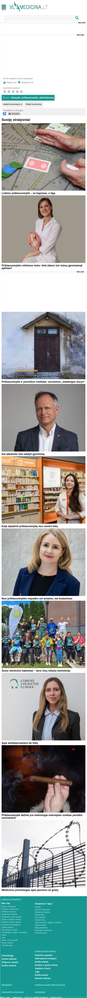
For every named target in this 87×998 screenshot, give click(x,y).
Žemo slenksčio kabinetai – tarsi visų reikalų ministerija (36, 670)
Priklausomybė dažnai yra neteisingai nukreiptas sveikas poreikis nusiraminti (42, 816)
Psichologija (7, 955)
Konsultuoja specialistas (50, 985)
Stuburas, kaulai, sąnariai (11, 922)
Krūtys (4, 935)
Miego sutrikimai (41, 928)
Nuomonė (40, 992)
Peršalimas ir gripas (42, 912)
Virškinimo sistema (9, 912)
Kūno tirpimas (40, 917)
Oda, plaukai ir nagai (9, 930)
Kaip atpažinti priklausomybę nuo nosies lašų (30, 526)
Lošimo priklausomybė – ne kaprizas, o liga (28, 193)
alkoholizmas (46, 97)
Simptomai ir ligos (43, 904)
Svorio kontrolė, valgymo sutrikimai (48, 923)
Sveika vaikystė (9, 959)
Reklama (81, 23)
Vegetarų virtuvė (42, 968)
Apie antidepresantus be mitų (20, 743)
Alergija (38, 907)
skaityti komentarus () (12, 104)
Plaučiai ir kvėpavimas (10, 909)
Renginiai (7, 985)
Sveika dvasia (41, 975)
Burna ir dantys (7, 943)
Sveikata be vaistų (45, 951)
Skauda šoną (40, 920)
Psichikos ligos (7, 945)
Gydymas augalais (44, 955)
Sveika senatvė (9, 965)
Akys (3, 938)
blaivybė (15, 97)
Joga (37, 972)
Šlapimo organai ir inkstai (11, 920)
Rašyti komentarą (34, 104)
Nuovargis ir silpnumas (43, 930)
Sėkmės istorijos (43, 978)
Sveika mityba (41, 962)
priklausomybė (30, 97)
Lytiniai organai (7, 927)
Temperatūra (39, 915)
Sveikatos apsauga (13, 992)
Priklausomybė (40, 925)
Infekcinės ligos (41, 933)
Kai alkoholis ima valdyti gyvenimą (23, 454)
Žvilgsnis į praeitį (10, 962)
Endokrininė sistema (9, 914)
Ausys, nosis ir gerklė (10, 940)
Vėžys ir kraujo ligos (42, 910)
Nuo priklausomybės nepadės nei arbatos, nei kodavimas (37, 598)
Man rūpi (6, 903)
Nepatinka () (27, 82)
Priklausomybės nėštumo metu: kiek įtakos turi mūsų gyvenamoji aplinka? (42, 267)
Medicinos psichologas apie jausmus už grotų (30, 890)
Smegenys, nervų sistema (11, 917)
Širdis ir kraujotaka (9, 907)
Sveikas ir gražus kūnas (46, 965)
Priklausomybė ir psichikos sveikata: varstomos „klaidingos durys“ (43, 381)
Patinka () (11, 82)
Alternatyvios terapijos (46, 958)
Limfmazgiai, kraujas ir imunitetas (14, 932)
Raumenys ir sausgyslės (11, 925)
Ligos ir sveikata (11, 899)
